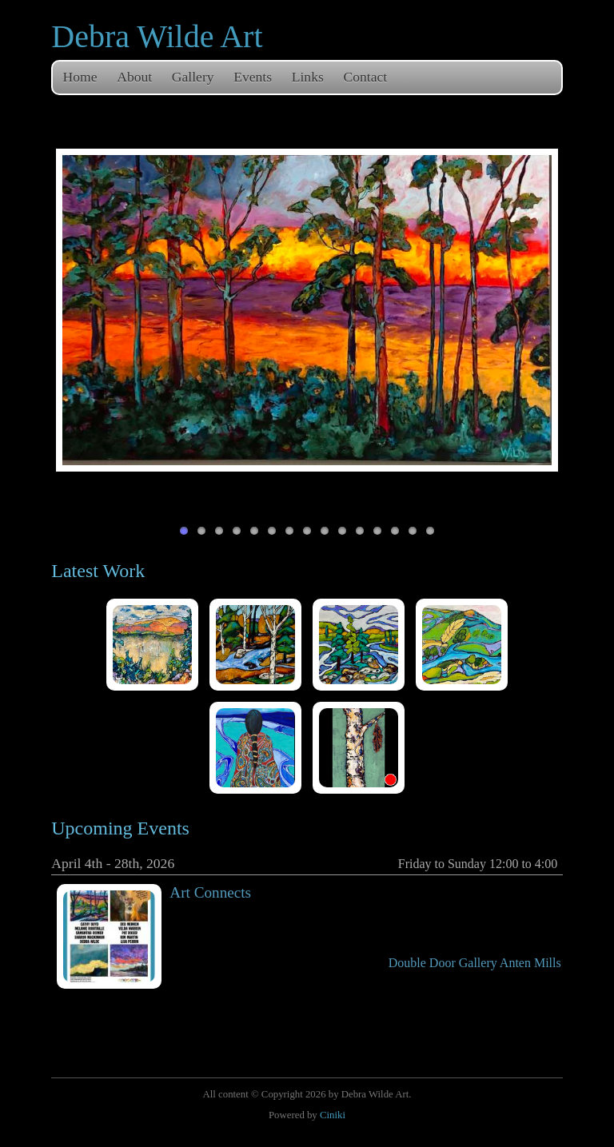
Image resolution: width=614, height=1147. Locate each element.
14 (413, 531)
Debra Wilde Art (156, 36)
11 (360, 531)
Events (252, 77)
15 (430, 531)
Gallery (193, 77)
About (134, 77)
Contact (365, 77)
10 (342, 531)
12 (377, 531)
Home (80, 77)
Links (308, 77)
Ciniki (332, 1115)
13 (395, 531)
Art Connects (210, 892)
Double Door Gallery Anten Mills (475, 963)
